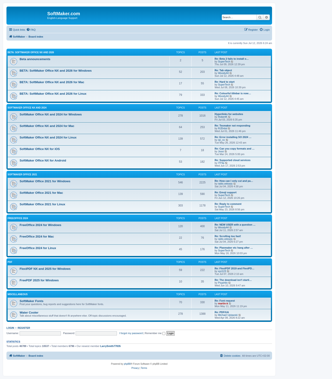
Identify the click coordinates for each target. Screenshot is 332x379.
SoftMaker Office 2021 (22, 174)
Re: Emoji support (226, 192)
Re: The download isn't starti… (233, 280)
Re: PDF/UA (222, 312)
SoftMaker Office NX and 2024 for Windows (51, 114)
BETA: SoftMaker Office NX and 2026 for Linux (53, 93)
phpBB (127, 364)
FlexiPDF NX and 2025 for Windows (45, 268)
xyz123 (222, 271)
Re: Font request (225, 300)
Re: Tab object (223, 70)
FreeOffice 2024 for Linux (38, 248)
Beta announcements (35, 59)
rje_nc (221, 139)
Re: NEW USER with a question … (235, 224)
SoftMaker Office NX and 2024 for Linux (48, 137)
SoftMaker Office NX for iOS (40, 149)
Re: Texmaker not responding (232, 125)
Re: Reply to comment (228, 204)
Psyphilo (223, 282)
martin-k (223, 303)
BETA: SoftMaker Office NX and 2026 (31, 52)
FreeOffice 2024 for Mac (37, 236)
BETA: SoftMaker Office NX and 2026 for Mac (52, 82)
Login (10, 327)
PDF (10, 262)
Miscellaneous (18, 294)
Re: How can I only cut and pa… (234, 180)
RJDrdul (222, 128)
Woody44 (223, 73)
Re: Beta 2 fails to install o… (232, 58)
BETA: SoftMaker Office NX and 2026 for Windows (56, 70)
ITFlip (221, 163)
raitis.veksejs (225, 183)
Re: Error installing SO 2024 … (233, 137)
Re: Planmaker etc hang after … (234, 247)
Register (24, 327)
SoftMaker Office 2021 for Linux (42, 204)
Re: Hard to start (224, 81)
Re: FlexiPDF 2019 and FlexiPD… (234, 268)
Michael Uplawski (228, 315)
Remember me (155, 333)
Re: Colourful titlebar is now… (233, 93)
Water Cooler (29, 312)
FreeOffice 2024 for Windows (40, 225)
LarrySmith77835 (110, 346)
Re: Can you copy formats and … (235, 148)
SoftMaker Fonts (31, 301)
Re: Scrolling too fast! (228, 236)
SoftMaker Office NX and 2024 (27, 107)
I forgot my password (131, 333)
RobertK (222, 116)
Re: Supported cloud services (232, 160)
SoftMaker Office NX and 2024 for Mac (47, 126)
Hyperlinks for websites (229, 114)
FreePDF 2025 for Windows (39, 280)
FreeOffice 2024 (18, 218)
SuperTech (224, 61)
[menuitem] (31, 29)
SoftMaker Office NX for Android (43, 160)
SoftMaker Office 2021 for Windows (45, 181)
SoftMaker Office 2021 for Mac (41, 192)
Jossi (221, 151)
